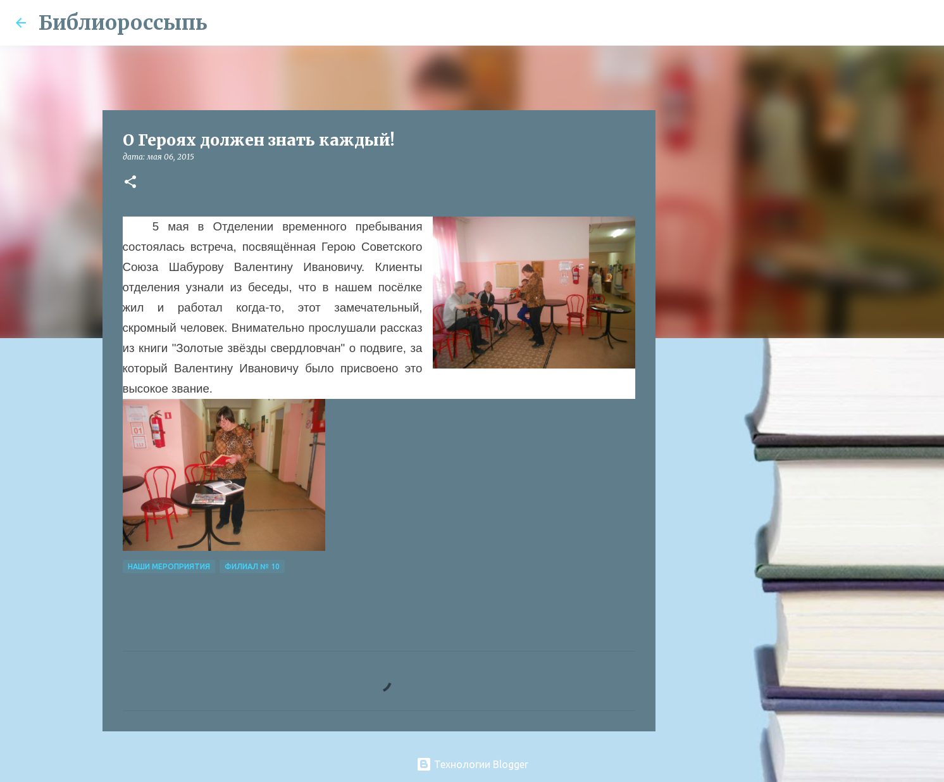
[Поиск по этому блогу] (864, 23)
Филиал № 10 (252, 566)
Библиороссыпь (123, 22)
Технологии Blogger (472, 764)
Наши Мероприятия (169, 566)
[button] (130, 182)
